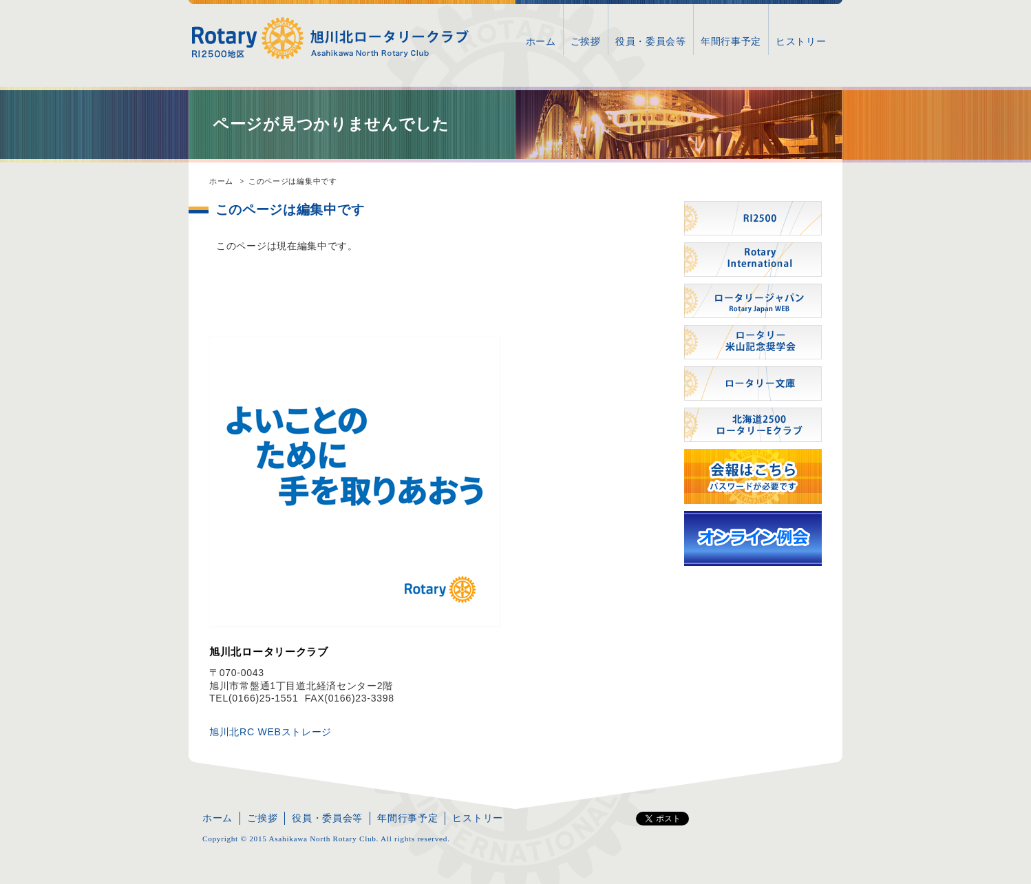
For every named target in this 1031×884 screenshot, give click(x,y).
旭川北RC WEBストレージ (270, 731)
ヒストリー (801, 41)
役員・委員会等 (650, 41)
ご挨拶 (586, 41)
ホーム (541, 41)
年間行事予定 (731, 41)
